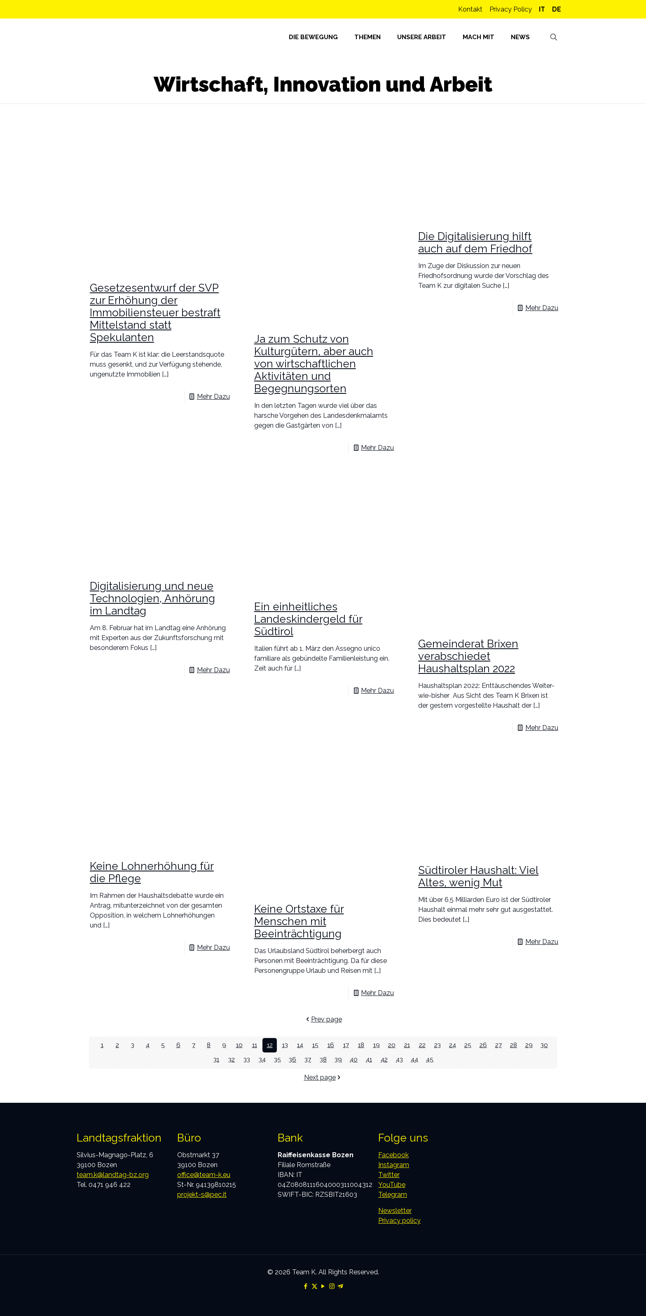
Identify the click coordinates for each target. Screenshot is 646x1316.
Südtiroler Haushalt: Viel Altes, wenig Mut (478, 876)
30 (544, 1045)
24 (452, 1045)
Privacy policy (399, 1220)
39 (338, 1060)
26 (483, 1045)
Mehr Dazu (213, 396)
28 (513, 1045)
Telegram (392, 1194)
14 (300, 1045)
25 (468, 1045)
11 (254, 1045)
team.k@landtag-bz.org (113, 1175)
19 (376, 1045)
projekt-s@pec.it (202, 1194)
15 (315, 1045)
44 (414, 1060)
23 (437, 1045)
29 (529, 1045)
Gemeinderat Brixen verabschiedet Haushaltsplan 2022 (468, 656)
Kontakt (470, 9)
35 (277, 1060)
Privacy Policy (510, 9)
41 (368, 1060)
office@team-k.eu (203, 1175)
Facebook (393, 1155)
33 (246, 1060)
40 (353, 1060)
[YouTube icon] (323, 1286)
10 (239, 1045)
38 (323, 1060)
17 (346, 1045)
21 (407, 1045)
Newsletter (395, 1211)
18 (361, 1045)
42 (384, 1060)
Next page (323, 1077)
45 (430, 1060)
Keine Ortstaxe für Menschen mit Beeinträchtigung (299, 921)
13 (285, 1045)
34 (262, 1060)
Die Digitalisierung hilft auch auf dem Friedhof (475, 242)
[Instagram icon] (332, 1286)
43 (399, 1060)
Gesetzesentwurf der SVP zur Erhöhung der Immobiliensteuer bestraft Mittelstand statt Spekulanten (155, 313)
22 (422, 1045)
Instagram (393, 1165)
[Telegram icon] (340, 1286)
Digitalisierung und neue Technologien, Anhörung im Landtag (152, 598)
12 (270, 1045)
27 (498, 1045)
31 (216, 1060)
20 (392, 1045)
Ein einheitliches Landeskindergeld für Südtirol (308, 619)
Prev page (323, 1019)
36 (293, 1060)
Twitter (389, 1175)
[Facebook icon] (306, 1286)
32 (231, 1060)
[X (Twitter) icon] (314, 1286)
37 (307, 1060)
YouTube (391, 1185)
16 (330, 1045)
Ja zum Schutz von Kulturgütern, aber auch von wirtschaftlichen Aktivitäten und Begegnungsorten (313, 364)
